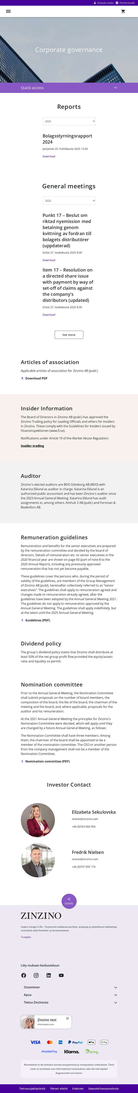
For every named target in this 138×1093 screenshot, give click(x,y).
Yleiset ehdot (59, 1088)
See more (68, 335)
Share (69, 901)
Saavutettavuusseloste (103, 1088)
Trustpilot (26, 937)
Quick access (32, 87)
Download (49, 156)
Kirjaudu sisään (103, 2)
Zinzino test (46, 1020)
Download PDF (36, 378)
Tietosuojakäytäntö (32, 1088)
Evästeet (78, 1088)
